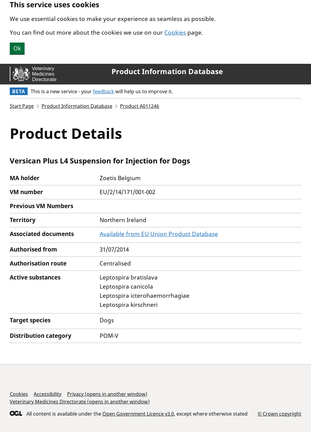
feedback (103, 91)
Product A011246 (139, 106)
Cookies (175, 32)
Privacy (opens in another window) (107, 394)
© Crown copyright (279, 413)
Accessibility (47, 394)
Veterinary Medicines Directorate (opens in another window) (80, 401)
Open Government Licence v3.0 (138, 413)
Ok (17, 48)
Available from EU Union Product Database (159, 234)
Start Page (22, 106)
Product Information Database (167, 71)
